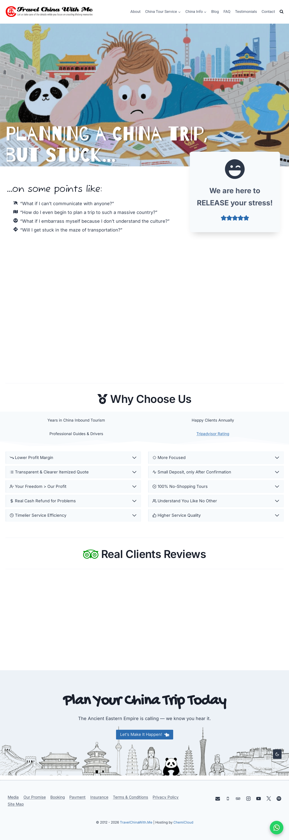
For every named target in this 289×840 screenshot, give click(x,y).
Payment (77, 797)
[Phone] (228, 798)
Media (13, 797)
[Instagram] (248, 798)
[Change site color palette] (277, 754)
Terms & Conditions (130, 797)
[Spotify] (279, 798)
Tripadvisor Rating (212, 434)
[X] (268, 798)
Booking (57, 797)
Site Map (16, 804)
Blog (215, 11)
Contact (268, 11)
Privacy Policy (166, 797)
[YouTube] (258, 798)
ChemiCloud (183, 822)
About (135, 11)
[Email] (217, 798)
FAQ (227, 11)
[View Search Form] (282, 12)
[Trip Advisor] (238, 798)
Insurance (99, 797)
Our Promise (34, 797)
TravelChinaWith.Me (136, 822)
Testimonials (246, 11)
